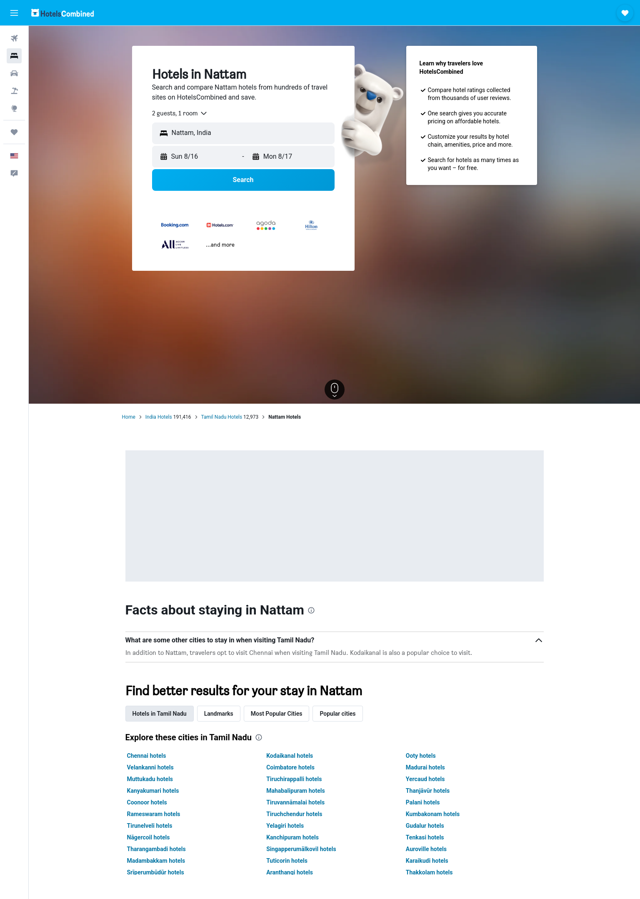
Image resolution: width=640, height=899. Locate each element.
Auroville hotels (426, 849)
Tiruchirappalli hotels (294, 779)
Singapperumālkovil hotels (301, 849)
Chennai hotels (146, 755)
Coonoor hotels (147, 802)
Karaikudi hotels (427, 860)
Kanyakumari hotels (153, 790)
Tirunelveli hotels (149, 825)
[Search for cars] (14, 73)
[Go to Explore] (14, 108)
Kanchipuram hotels (292, 837)
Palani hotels (423, 802)
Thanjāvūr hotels (428, 790)
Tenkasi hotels (425, 837)
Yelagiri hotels (285, 825)
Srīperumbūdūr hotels (155, 872)
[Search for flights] (14, 38)
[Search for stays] (14, 55)
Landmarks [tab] (218, 713)
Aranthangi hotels (289, 872)
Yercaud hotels (425, 779)
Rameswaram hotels (153, 814)
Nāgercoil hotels (148, 837)
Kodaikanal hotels (289, 755)
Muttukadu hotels (150, 779)
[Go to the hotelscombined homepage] (62, 13)
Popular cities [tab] (337, 713)
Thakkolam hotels (429, 872)
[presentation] (311, 610)
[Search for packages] (14, 90)
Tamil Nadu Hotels (221, 417)
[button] (14, 13)
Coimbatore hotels (290, 767)
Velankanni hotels (150, 767)
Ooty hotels (421, 755)
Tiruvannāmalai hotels (295, 802)
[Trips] (14, 132)
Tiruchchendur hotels (294, 814)
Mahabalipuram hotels (295, 790)
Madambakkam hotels (156, 860)
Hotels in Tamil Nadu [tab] (159, 713)
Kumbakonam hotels (433, 814)
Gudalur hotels (425, 825)
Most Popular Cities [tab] (276, 713)
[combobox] (180, 113)
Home (128, 417)
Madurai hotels (425, 767)
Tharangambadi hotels (156, 849)
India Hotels (158, 417)
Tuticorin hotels (287, 860)
